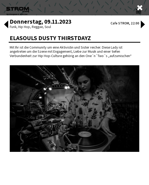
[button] (3, 165)
